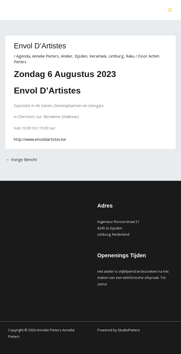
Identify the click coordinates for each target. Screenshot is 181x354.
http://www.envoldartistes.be (40, 139)
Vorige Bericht (21, 159)
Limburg (116, 56)
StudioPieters (129, 330)
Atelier (67, 56)
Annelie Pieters (45, 56)
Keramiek (98, 56)
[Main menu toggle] (170, 10)
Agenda (23, 56)
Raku (130, 56)
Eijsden (81, 56)
